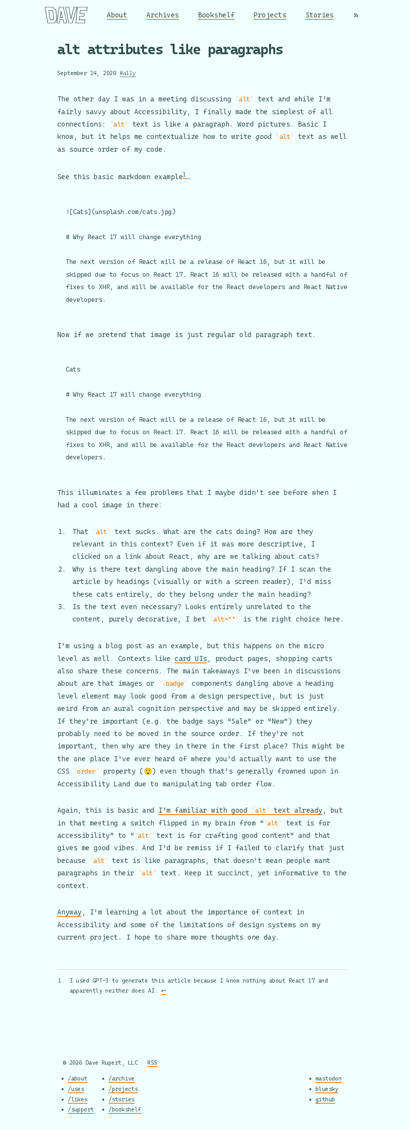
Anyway (69, 913)
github (325, 1099)
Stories (319, 15)
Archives (162, 15)
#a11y (128, 73)
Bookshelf (216, 15)
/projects (123, 1089)
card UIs (191, 659)
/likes (77, 1099)
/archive (121, 1078)
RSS (152, 1063)
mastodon (329, 1078)
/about (77, 1078)
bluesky (327, 1089)
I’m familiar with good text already (240, 811)
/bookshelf (124, 1109)
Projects (270, 15)
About (117, 15)
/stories (121, 1099)
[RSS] (356, 15)
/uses (76, 1089)
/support (81, 1109)
